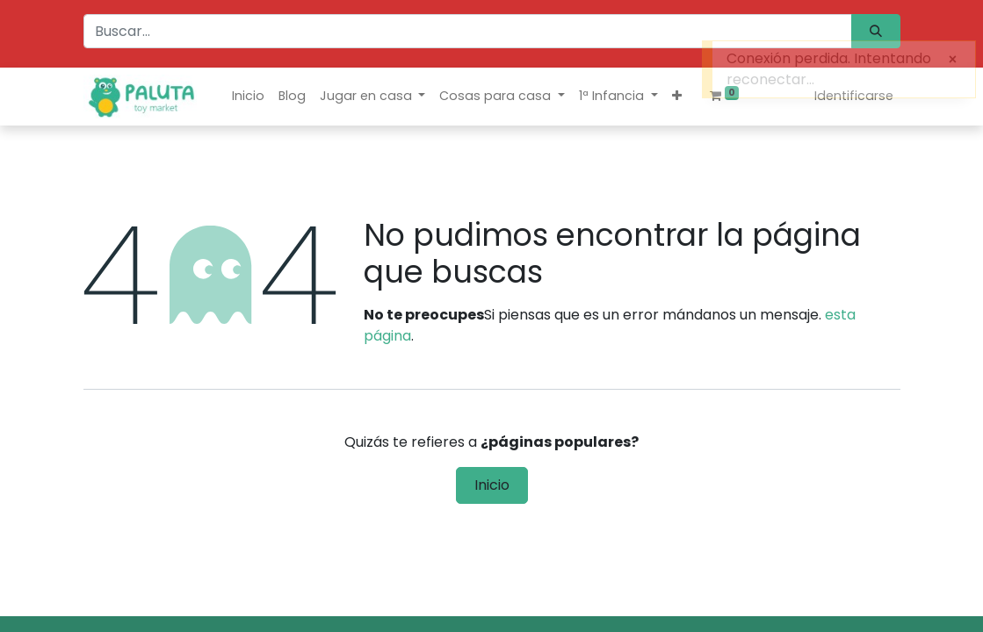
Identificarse (853, 95)
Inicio (492, 485)
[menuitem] (248, 96)
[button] (677, 96)
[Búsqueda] (875, 31)
